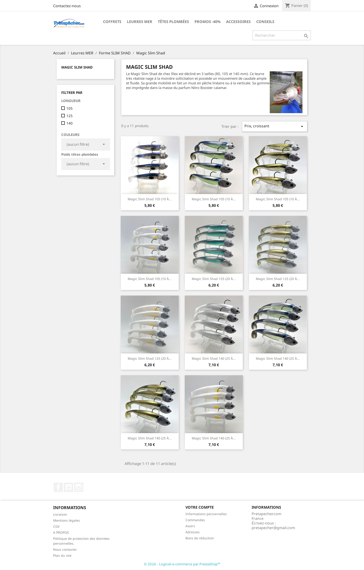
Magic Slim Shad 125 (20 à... (214, 279)
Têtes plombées (173, 21)
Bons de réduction (199, 538)
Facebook (58, 487)
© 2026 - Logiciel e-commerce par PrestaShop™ (182, 564)
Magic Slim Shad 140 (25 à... (214, 358)
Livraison (60, 514)
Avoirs (190, 526)
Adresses (192, 532)
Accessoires (238, 21)
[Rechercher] (282, 35)
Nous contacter (65, 549)
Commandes (195, 520)
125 (69, 115)
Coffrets (112, 21)
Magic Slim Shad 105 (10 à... (150, 199)
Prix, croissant (274, 126)
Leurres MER (139, 21)
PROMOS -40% (208, 21)
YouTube (68, 487)
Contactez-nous (67, 5)
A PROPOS (61, 532)
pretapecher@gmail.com (273, 527)
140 (69, 123)
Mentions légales (66, 520)
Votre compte (199, 507)
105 (69, 108)
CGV (56, 526)
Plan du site (62, 555)
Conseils (265, 21)
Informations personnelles (206, 514)
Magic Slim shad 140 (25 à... (278, 358)
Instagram (78, 487)
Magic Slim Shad (77, 67)
